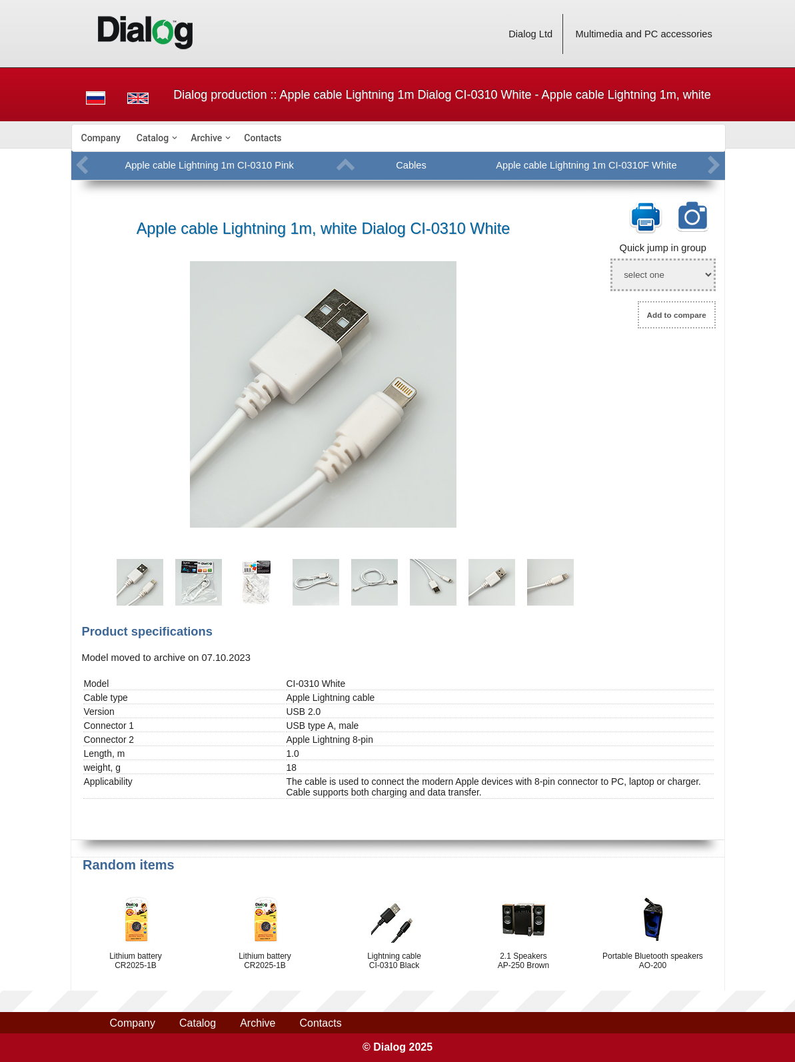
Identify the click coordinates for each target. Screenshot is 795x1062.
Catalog (153, 138)
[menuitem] (101, 138)
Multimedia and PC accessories (644, 34)
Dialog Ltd (530, 34)
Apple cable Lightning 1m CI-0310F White (586, 165)
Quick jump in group (663, 248)
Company (101, 138)
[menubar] (398, 138)
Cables (411, 165)
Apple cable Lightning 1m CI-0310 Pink (209, 165)
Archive (206, 138)
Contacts (262, 138)
